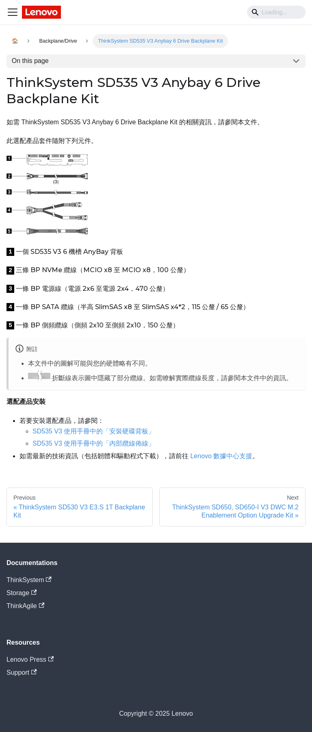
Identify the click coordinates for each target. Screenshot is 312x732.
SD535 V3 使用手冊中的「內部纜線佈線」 (93, 443)
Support (21, 672)
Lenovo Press (30, 659)
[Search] (276, 12)
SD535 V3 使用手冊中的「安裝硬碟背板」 (93, 431)
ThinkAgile (25, 605)
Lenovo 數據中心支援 (221, 456)
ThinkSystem (29, 579)
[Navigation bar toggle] (12, 12)
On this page (30, 60)
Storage (21, 592)
